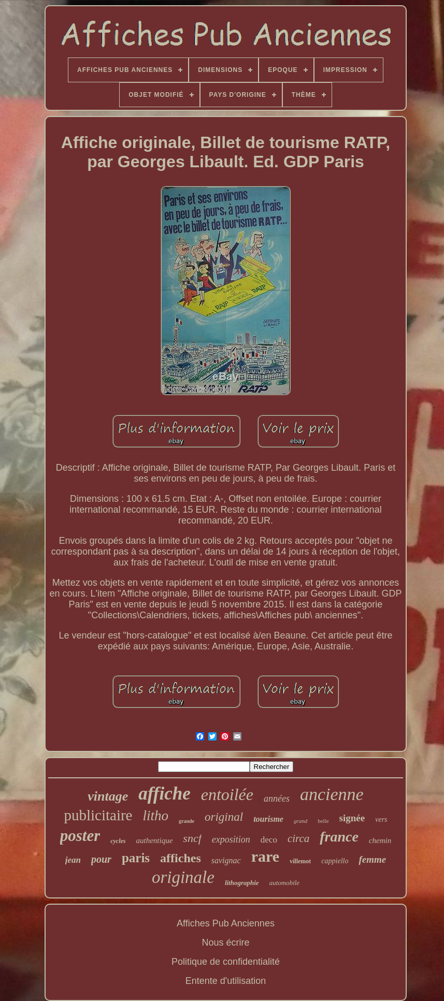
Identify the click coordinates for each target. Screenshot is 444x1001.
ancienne (332, 794)
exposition (231, 839)
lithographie (242, 883)
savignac (226, 860)
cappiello (334, 861)
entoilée (227, 794)
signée (352, 818)
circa (298, 838)
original (224, 816)
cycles (117, 841)
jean (73, 860)
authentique (154, 840)
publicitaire (98, 815)
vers (381, 819)
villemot (300, 861)
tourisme (268, 819)
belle (323, 821)
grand (300, 821)
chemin (380, 840)
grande (186, 821)
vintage (108, 796)
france (339, 837)
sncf (192, 838)
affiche (164, 794)
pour (101, 859)
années (277, 798)
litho (156, 815)
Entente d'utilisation (225, 981)
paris (136, 858)
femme (372, 859)
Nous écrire (225, 942)
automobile (284, 883)
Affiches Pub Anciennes (226, 923)
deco (269, 840)
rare (265, 856)
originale (183, 877)
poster (80, 835)
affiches (180, 858)
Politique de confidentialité (225, 961)
